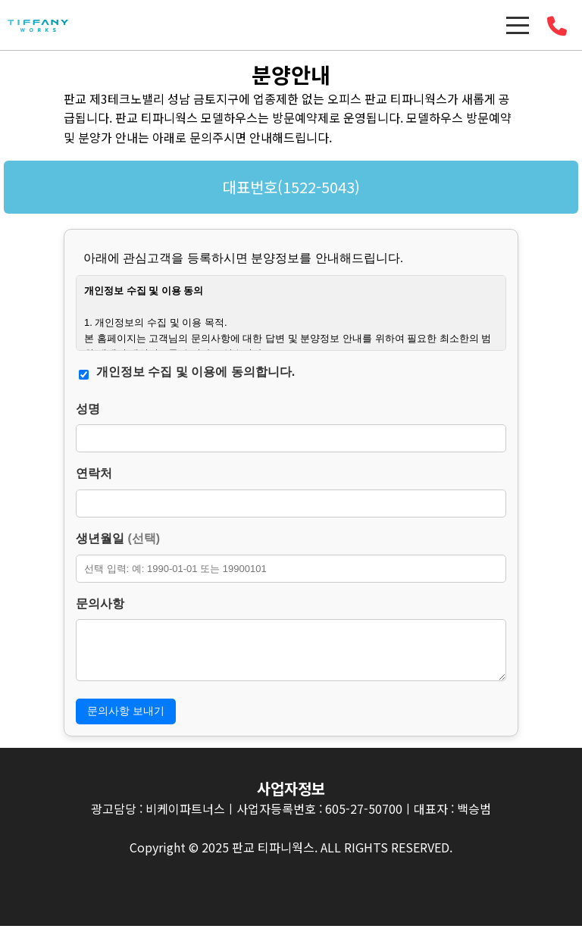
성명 (88, 408)
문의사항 (100, 603)
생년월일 (118, 538)
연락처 (94, 473)
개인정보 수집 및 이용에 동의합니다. (195, 371)
